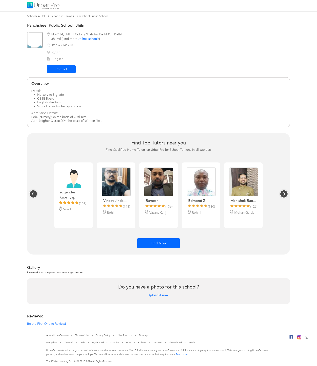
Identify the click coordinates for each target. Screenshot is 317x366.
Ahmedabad (175, 342)
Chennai (68, 342)
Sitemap (143, 335)
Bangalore (51, 342)
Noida (191, 342)
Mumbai (114, 342)
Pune (128, 342)
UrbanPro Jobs (124, 335)
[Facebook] (291, 338)
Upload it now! (158, 295)
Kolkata (142, 342)
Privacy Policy (103, 335)
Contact (61, 69)
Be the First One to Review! (46, 323)
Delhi (82, 342)
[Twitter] (306, 338)
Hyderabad (98, 342)
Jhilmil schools (88, 39)
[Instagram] (299, 338)
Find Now (159, 243)
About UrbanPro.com (57, 335)
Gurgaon (157, 342)
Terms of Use (82, 335)
